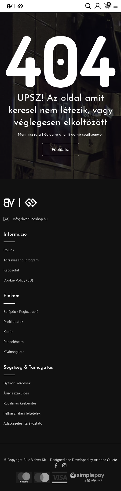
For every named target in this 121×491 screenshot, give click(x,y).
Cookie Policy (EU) (18, 280)
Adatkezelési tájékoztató (23, 423)
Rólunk (9, 250)
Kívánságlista (14, 352)
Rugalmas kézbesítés (20, 403)
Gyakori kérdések (17, 383)
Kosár (8, 332)
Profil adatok (13, 322)
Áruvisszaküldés (16, 393)
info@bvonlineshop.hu (30, 219)
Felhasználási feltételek (22, 413)
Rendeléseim (14, 342)
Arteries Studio (105, 460)
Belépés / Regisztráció (21, 312)
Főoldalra (61, 149)
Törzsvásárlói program (21, 260)
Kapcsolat (11, 270)
